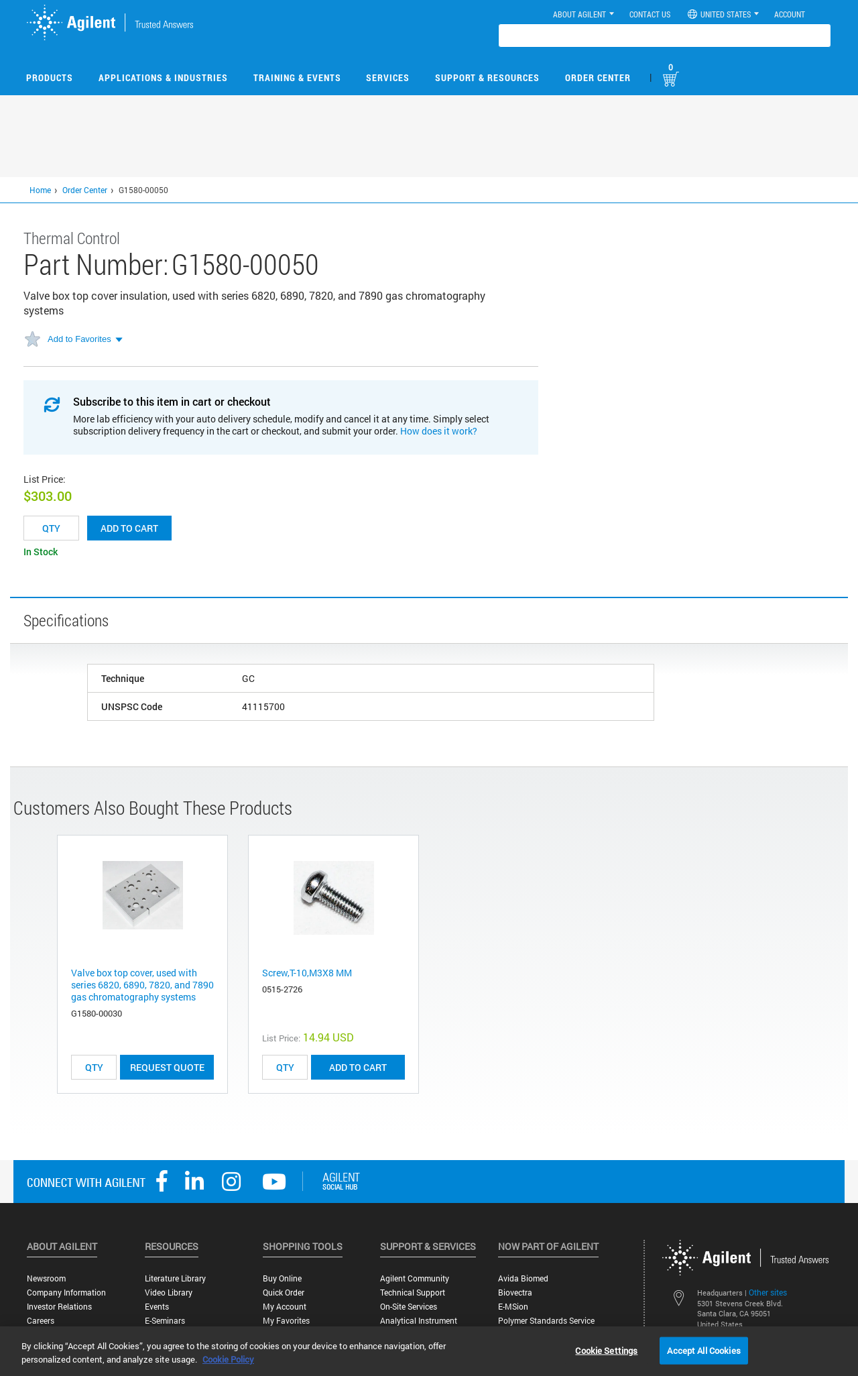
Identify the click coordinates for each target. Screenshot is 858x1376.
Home (40, 189)
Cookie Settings (606, 1350)
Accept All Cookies (703, 1350)
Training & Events (297, 77)
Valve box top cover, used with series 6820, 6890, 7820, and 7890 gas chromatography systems (142, 984)
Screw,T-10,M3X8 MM (307, 972)
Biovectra (515, 1292)
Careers (40, 1321)
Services (388, 77)
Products (49, 77)
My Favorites (286, 1321)
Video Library (168, 1292)
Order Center (598, 77)
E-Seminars (165, 1321)
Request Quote (167, 1067)
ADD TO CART (358, 1067)
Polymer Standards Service (546, 1321)
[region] (429, 1351)
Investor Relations (59, 1307)
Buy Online (282, 1278)
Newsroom (46, 1278)
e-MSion (513, 1307)
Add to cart (129, 528)
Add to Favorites (79, 339)
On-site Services (408, 1307)
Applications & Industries (163, 77)
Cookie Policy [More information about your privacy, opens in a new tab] (228, 1359)
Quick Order (283, 1292)
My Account (284, 1307)
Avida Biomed (523, 1278)
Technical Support (412, 1292)
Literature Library (175, 1278)
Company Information (66, 1292)
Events (157, 1307)
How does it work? (438, 430)
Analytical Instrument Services (418, 1326)
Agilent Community (414, 1278)
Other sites (768, 1292)
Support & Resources (487, 77)
